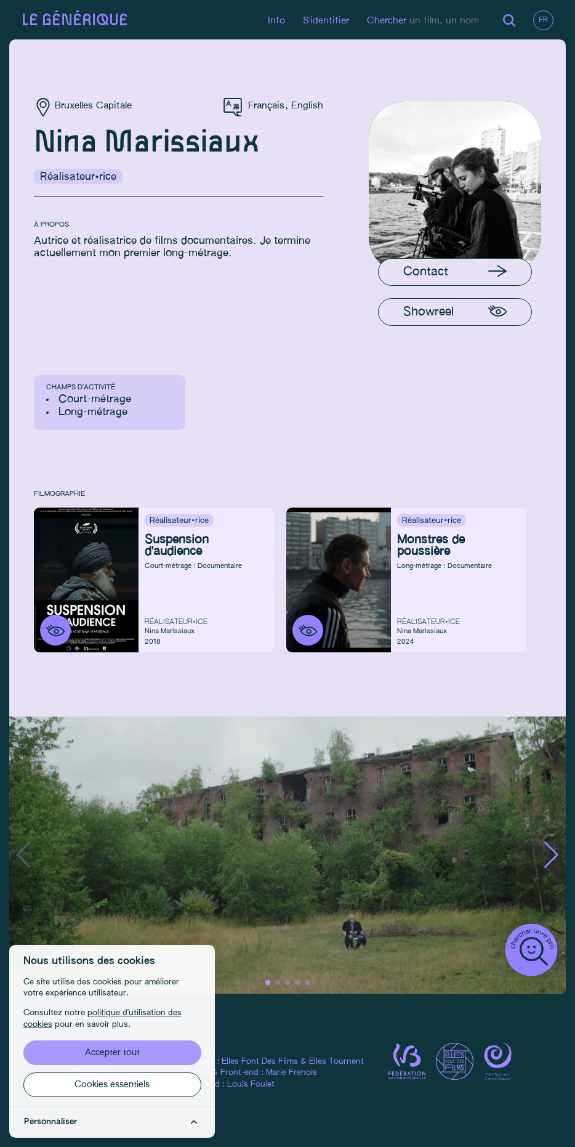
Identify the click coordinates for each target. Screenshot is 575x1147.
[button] (551, 855)
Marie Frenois (291, 1073)
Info (276, 20)
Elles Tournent (336, 1062)
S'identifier (326, 20)
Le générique (75, 20)
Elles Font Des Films (260, 1062)
